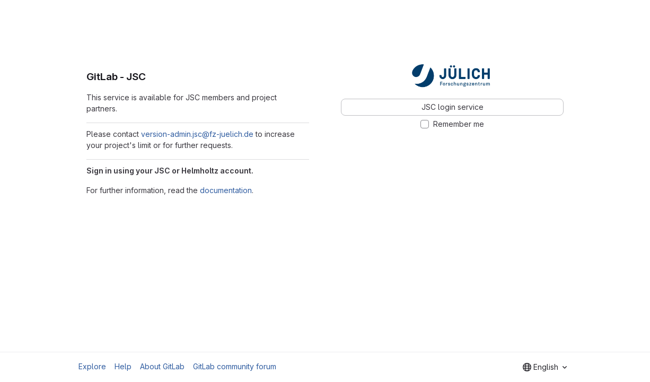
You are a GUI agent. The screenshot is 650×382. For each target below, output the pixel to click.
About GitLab (162, 366)
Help (123, 366)
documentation (226, 190)
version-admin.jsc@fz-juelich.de (197, 133)
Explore (92, 366)
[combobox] (545, 367)
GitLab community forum (234, 366)
